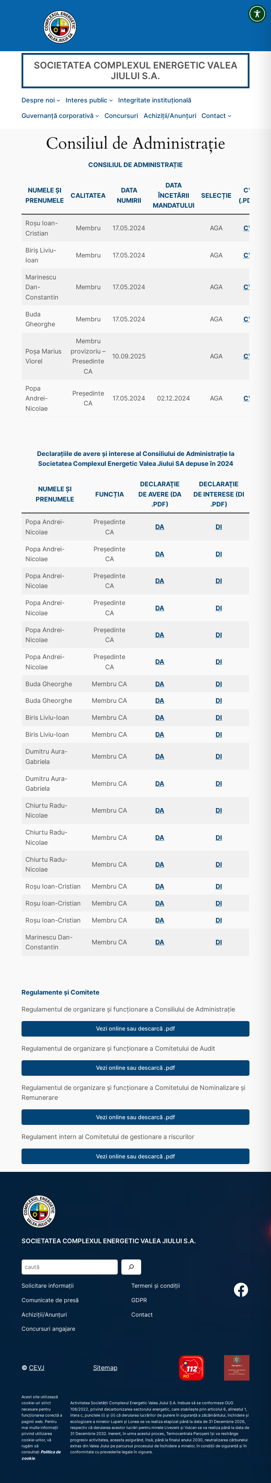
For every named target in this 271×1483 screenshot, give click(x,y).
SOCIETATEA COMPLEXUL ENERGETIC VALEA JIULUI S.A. (135, 70)
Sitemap (105, 1367)
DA (159, 581)
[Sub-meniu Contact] (229, 116)
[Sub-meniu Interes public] (111, 100)
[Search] (131, 1267)
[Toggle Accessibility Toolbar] (257, 13)
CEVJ (36, 1367)
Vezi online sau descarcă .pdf (135, 1028)
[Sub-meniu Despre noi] (58, 100)
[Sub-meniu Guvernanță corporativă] (97, 116)
